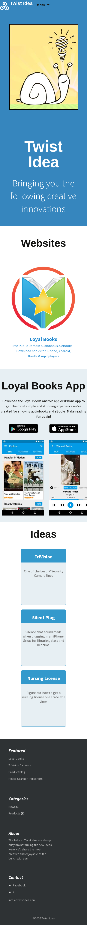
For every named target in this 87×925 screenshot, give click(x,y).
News (12, 807)
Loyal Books (16, 759)
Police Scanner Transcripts (26, 779)
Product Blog (17, 772)
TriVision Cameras (20, 765)
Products (14, 813)
